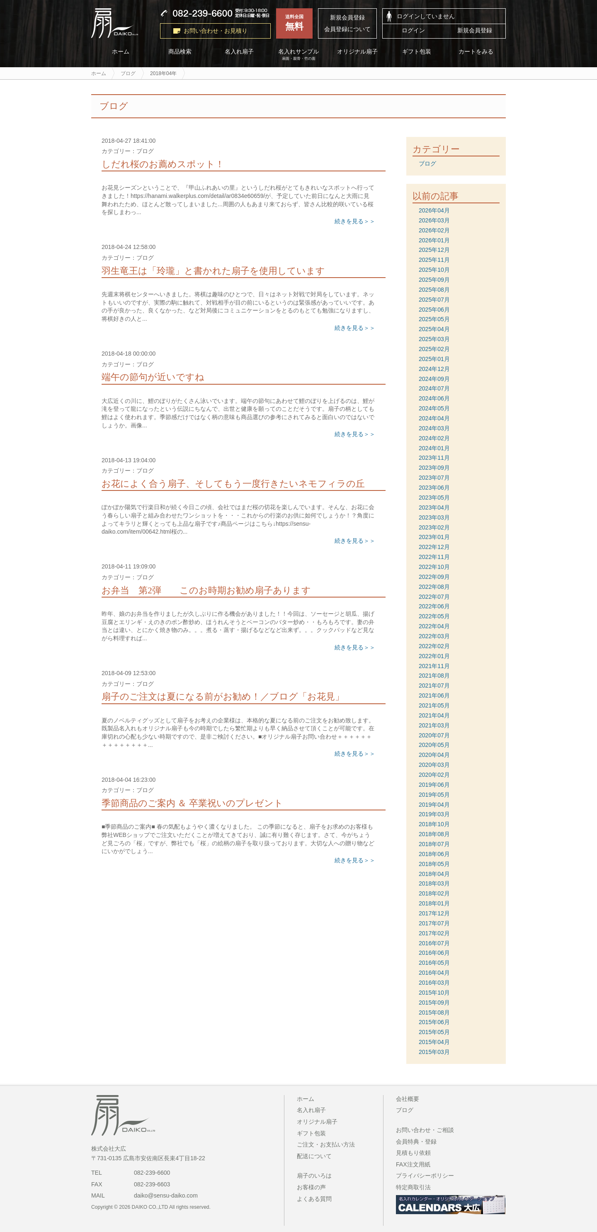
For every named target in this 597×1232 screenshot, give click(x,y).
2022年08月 (434, 586)
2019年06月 (434, 784)
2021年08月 (434, 675)
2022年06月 (434, 606)
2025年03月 (434, 339)
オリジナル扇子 (357, 52)
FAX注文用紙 (413, 1164)
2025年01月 (434, 359)
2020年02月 (434, 774)
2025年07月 (434, 299)
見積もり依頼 (413, 1152)
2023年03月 (434, 517)
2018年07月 (434, 844)
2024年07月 (434, 388)
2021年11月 (434, 666)
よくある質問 (314, 1198)
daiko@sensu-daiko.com (166, 1195)
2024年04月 (434, 418)
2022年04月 (434, 626)
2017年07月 (434, 923)
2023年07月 (434, 477)
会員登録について (347, 29)
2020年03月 (434, 764)
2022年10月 (434, 567)
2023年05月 (434, 497)
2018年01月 (434, 903)
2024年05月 (434, 408)
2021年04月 (434, 715)
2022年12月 (434, 547)
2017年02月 (434, 933)
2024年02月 (434, 438)
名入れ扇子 (239, 52)
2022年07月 (434, 596)
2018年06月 (434, 854)
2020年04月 (434, 754)
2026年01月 (434, 240)
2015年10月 (434, 992)
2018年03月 (434, 883)
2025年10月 (434, 269)
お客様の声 (311, 1187)
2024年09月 (434, 379)
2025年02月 (434, 349)
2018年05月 (434, 864)
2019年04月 (434, 804)
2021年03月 (434, 725)
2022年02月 (434, 646)
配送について (314, 1156)
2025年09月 (434, 279)
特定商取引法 (413, 1187)
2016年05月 (434, 962)
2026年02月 (434, 230)
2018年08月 (434, 834)
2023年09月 (434, 467)
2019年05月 (434, 794)
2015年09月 (434, 1002)
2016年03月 (434, 982)
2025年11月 (434, 259)
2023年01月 (434, 537)
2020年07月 (434, 735)
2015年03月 (434, 1052)
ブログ (427, 163)
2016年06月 (434, 952)
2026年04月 (434, 210)
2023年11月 (434, 457)
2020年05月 (434, 745)
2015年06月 (434, 1022)
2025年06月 (434, 309)
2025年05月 (434, 319)
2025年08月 (434, 289)
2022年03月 (434, 636)
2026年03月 (434, 220)
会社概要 (407, 1098)
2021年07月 (434, 685)
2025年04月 (434, 329)
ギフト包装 (417, 52)
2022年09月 (434, 576)
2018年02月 (434, 893)
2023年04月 (434, 507)
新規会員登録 (347, 17)
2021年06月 (434, 695)
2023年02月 (434, 527)
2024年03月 (434, 428)
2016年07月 (434, 943)
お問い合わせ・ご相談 (425, 1130)
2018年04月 (434, 874)
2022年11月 (434, 557)
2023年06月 (434, 487)
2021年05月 (434, 705)
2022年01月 (434, 656)
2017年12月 (434, 913)
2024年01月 (434, 448)
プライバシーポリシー (425, 1175)
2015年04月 (434, 1042)
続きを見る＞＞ (355, 221)
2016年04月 (434, 972)
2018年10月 (434, 824)
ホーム (120, 52)
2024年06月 (434, 398)
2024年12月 (434, 369)
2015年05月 (434, 1032)
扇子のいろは (314, 1175)
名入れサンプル (298, 55)
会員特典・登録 (416, 1141)
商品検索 (180, 52)
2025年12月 (434, 249)
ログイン (413, 30)
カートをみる (476, 52)
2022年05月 (434, 616)
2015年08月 (434, 1012)
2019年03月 (434, 814)
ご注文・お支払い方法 (326, 1144)
